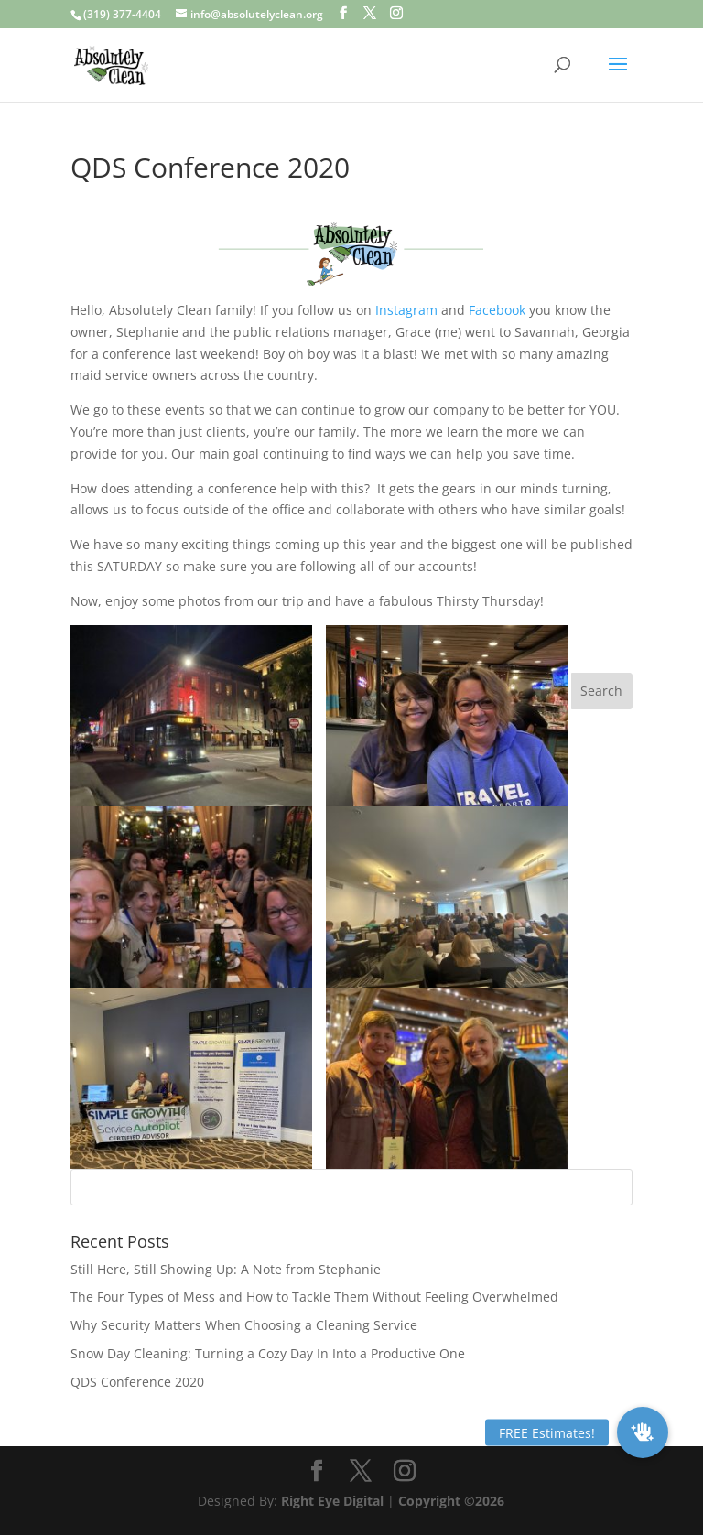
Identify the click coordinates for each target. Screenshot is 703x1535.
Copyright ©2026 (451, 1500)
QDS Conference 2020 (137, 1381)
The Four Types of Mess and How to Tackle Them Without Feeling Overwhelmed (314, 1296)
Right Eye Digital (332, 1500)
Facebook (497, 310)
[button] (642, 1432)
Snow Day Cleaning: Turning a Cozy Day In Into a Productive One (267, 1353)
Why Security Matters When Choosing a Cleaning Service (243, 1325)
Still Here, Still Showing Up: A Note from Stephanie (225, 1269)
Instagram (406, 310)
